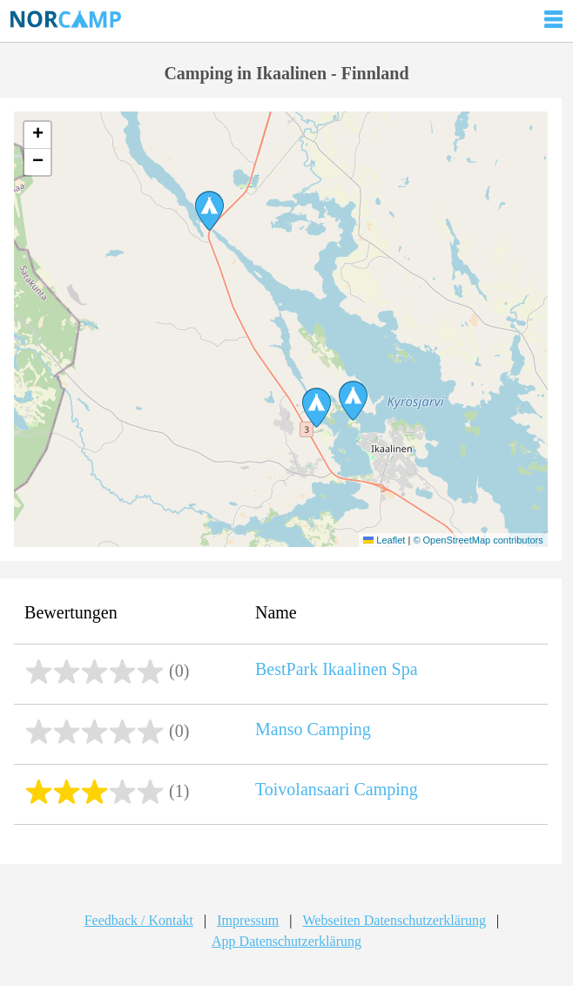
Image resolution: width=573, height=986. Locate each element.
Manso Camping (313, 729)
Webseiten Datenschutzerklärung (394, 920)
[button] (316, 408)
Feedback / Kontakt (138, 920)
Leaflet (384, 540)
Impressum (248, 920)
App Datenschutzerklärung (286, 941)
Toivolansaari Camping (336, 789)
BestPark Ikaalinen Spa (336, 669)
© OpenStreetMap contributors (478, 540)
